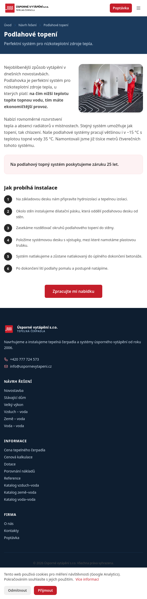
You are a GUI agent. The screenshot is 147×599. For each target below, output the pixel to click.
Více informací (87, 579)
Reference (12, 478)
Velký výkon (13, 404)
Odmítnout (17, 590)
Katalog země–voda (20, 492)
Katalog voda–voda (19, 499)
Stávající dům (15, 397)
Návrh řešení (28, 25)
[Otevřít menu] (138, 8)
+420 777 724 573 (24, 359)
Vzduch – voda (16, 411)
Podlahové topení (55, 25)
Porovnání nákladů (19, 471)
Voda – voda (14, 425)
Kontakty (11, 530)
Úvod (8, 25)
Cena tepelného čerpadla (24, 450)
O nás (9, 523)
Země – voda (14, 418)
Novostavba (14, 390)
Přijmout (45, 590)
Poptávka (121, 8)
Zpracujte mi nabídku (73, 291)
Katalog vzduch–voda (21, 485)
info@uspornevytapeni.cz (31, 366)
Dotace (10, 464)
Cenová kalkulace (18, 457)
